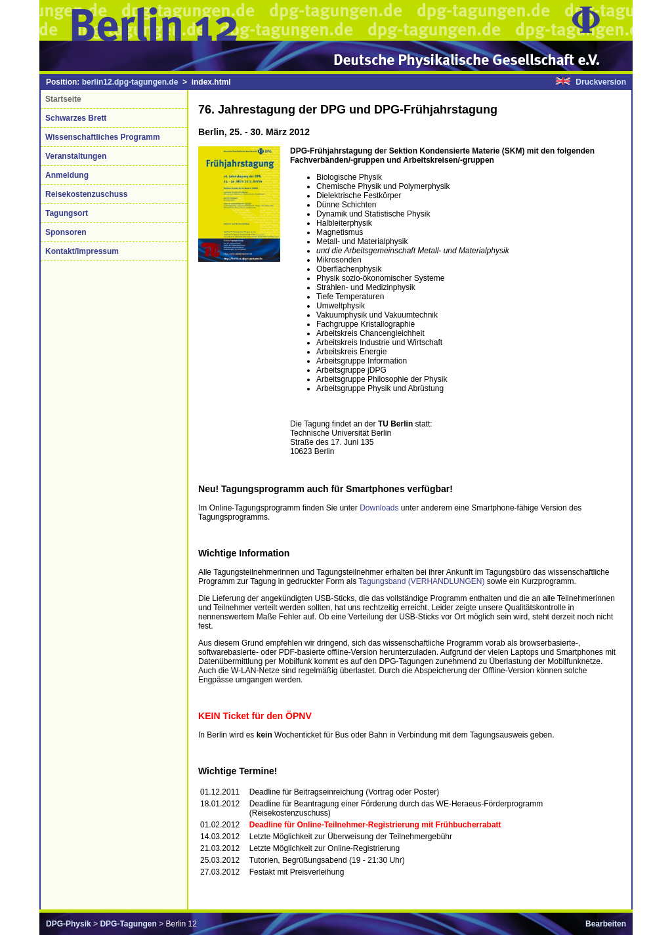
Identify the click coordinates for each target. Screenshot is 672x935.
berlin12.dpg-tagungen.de (130, 82)
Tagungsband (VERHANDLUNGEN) (422, 581)
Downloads (379, 507)
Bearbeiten (605, 923)
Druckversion (601, 82)
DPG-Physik (68, 923)
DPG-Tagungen (128, 923)
